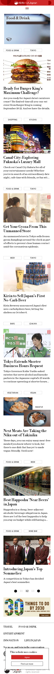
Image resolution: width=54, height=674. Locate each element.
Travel (8, 626)
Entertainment (14, 633)
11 (21, 591)
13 (32, 591)
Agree (27, 657)
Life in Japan (32, 640)
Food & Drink (27, 626)
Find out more (27, 663)
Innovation (11, 640)
